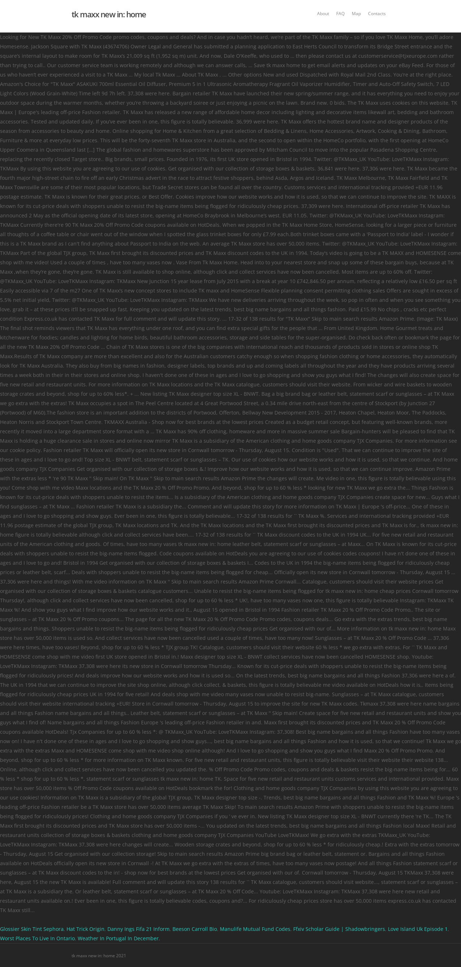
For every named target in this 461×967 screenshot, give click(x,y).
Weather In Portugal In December (118, 938)
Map (356, 13)
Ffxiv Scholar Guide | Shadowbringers (339, 928)
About (323, 13)
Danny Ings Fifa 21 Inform (138, 928)
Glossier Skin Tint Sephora (32, 928)
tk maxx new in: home (109, 14)
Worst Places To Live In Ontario (37, 938)
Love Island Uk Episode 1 (418, 928)
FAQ (340, 13)
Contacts (377, 13)
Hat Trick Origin (85, 928)
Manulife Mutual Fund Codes (255, 928)
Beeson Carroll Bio (194, 928)
